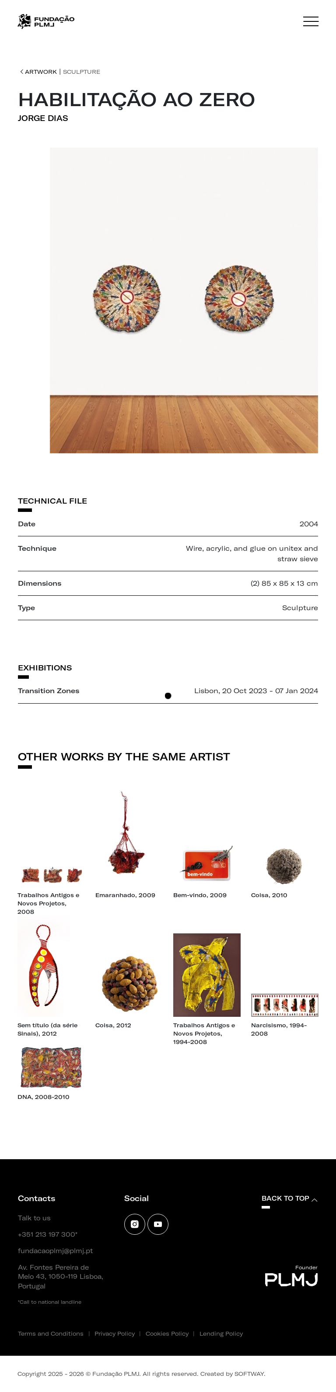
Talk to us (34, 1218)
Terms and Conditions (51, 1333)
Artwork (38, 71)
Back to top (290, 1198)
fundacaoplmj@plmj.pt (55, 1251)
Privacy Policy (114, 1333)
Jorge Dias (43, 118)
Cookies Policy (167, 1333)
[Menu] (310, 22)
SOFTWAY (249, 1373)
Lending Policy (221, 1333)
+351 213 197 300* (47, 1235)
